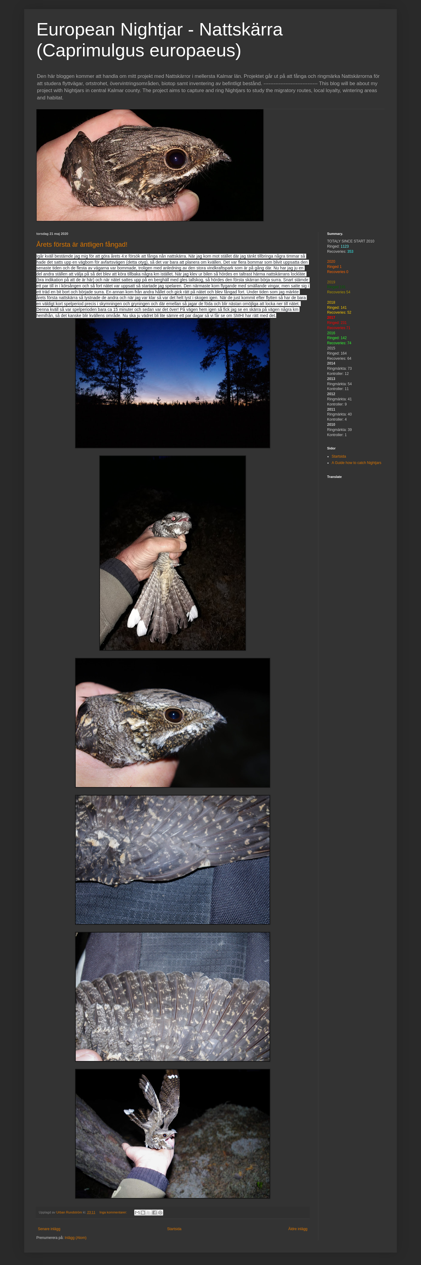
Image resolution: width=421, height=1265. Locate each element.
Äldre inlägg (297, 1229)
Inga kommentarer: (113, 1212)
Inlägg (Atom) (75, 1238)
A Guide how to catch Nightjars (356, 463)
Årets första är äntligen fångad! (82, 244)
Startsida (174, 1229)
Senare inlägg (49, 1229)
